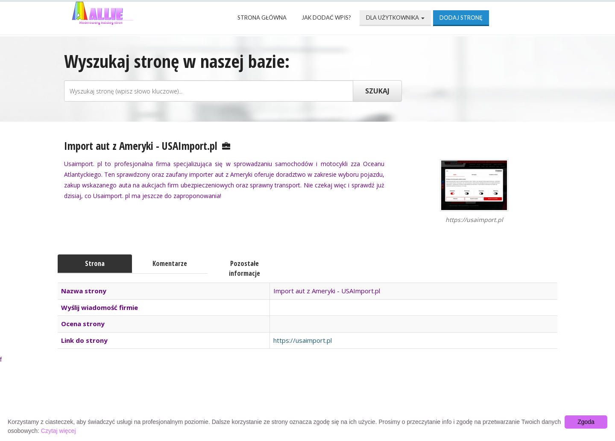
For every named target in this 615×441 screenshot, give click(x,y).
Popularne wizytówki (266, 399)
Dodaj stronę (461, 17)
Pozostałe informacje (244, 268)
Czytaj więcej (58, 430)
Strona (95, 263)
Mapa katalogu (408, 399)
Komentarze (169, 263)
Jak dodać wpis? (326, 17)
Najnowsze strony (177, 399)
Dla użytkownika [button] (395, 17)
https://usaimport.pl (302, 340)
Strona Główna (262, 17)
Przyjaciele (342, 399)
